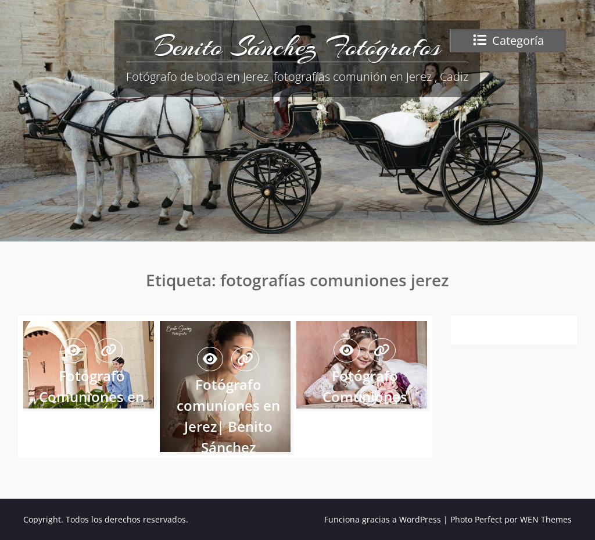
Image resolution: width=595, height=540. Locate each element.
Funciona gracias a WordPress (382, 519)
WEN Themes (546, 519)
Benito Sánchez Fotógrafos (297, 46)
